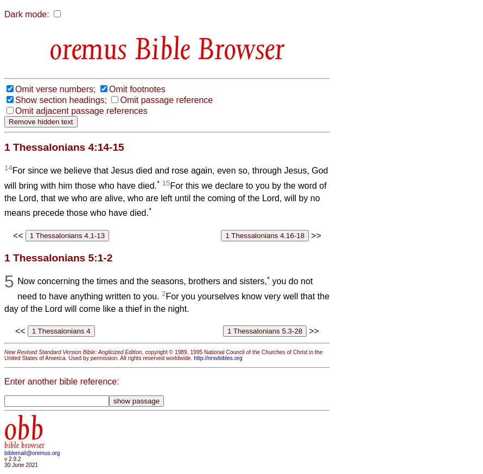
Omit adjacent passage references (81, 111)
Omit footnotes (137, 89)
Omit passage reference (166, 100)
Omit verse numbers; (55, 89)
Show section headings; (61, 100)
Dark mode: (26, 14)
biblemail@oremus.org (32, 453)
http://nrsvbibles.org (218, 358)
